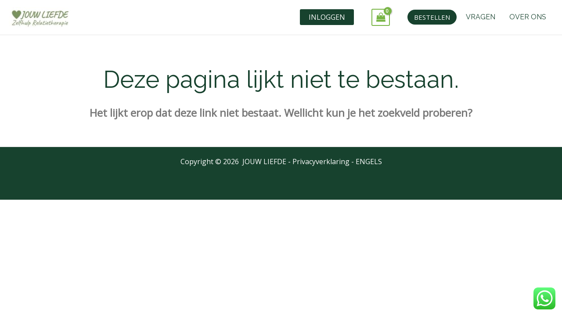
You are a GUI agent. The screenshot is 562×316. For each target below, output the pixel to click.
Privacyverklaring (320, 161)
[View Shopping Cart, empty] (380, 17)
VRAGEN (480, 17)
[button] (432, 17)
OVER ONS (527, 17)
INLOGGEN (327, 17)
